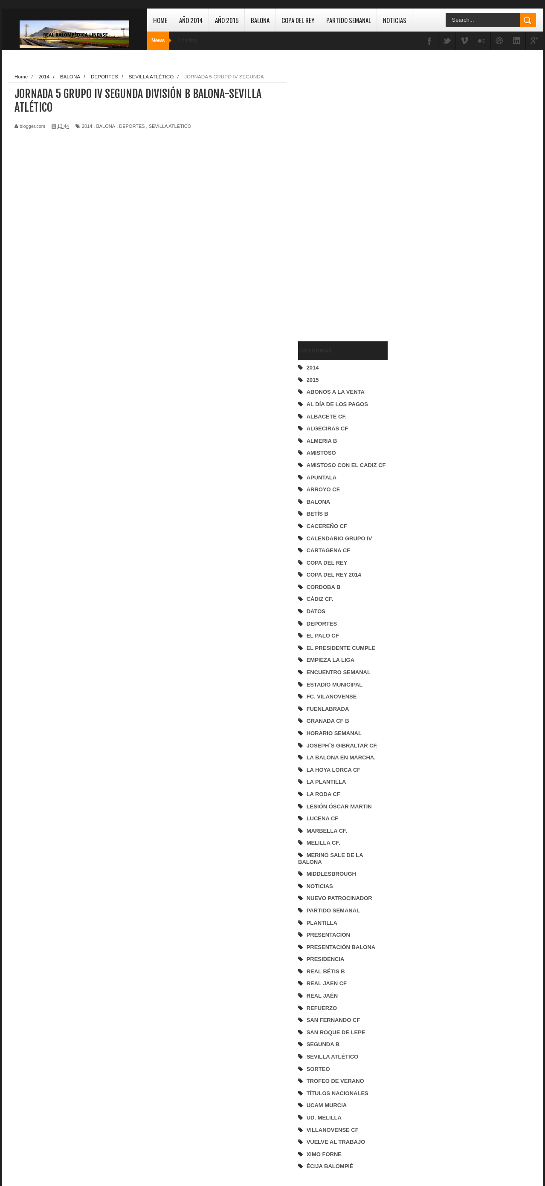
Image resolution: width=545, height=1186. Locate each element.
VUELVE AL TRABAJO (336, 1142)
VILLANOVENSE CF (333, 1130)
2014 (313, 367)
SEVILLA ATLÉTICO (333, 1056)
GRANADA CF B (328, 721)
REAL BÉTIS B (326, 971)
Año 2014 (191, 20)
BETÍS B (317, 514)
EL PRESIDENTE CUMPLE (341, 648)
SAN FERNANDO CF (333, 1020)
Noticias (394, 20)
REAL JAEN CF (327, 983)
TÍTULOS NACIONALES (337, 1093)
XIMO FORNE (324, 1154)
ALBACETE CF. (327, 416)
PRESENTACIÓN (328, 935)
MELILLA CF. (323, 843)
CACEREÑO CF (327, 526)
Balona (260, 20)
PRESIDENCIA (326, 959)
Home (160, 20)
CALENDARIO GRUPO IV (339, 538)
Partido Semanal (348, 20)
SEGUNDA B (323, 1044)
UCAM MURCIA (327, 1105)
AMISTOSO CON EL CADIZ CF (346, 465)
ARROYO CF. (324, 489)
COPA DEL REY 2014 (334, 574)
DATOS (316, 611)
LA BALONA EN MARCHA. (341, 757)
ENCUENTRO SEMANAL (339, 672)
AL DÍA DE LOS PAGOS (337, 404)
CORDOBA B (324, 587)
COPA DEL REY (327, 563)
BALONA (318, 502)
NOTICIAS (320, 886)
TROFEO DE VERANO (335, 1081)
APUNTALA (322, 477)
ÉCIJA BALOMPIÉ (330, 1166)
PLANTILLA (322, 923)
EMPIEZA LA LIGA (330, 660)
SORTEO (318, 1069)
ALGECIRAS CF (327, 428)
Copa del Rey (297, 20)
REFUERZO (322, 1008)
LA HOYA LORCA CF (334, 770)
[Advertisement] (332, 198)
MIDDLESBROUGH (331, 874)
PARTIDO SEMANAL (333, 910)
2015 (313, 380)
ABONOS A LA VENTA (336, 392)
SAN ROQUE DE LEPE (336, 1032)
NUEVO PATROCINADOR (339, 898)
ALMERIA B (322, 441)
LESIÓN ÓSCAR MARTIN (339, 806)
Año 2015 (227, 20)
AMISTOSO (321, 453)
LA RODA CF (323, 794)
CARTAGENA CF (329, 550)
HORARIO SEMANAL (334, 733)
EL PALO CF (323, 635)
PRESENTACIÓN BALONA (341, 947)
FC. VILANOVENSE (332, 696)
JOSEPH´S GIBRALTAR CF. (342, 745)
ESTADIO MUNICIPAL (335, 684)
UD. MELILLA (324, 1117)
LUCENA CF (323, 818)
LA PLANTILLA (326, 782)
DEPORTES (322, 623)
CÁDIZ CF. (320, 599)
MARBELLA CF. (327, 831)
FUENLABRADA (328, 709)
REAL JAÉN (322, 996)
